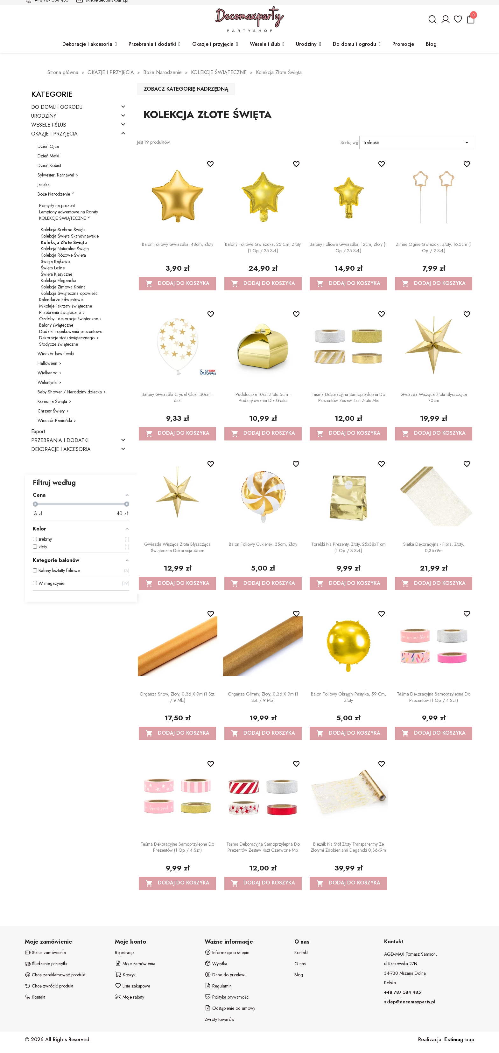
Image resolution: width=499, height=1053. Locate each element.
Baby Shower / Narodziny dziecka (70, 392)
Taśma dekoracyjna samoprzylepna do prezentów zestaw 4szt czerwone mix (263, 847)
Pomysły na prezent (57, 205)
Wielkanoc (47, 373)
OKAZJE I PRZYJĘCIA (54, 134)
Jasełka (44, 184)
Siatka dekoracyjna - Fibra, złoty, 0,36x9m (433, 547)
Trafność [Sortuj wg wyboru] (416, 142)
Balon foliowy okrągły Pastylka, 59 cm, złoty (348, 697)
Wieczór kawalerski (56, 353)
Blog (298, 975)
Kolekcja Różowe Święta (63, 255)
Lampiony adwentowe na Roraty (68, 212)
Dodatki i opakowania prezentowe (70, 331)
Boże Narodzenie (54, 194)
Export (38, 431)
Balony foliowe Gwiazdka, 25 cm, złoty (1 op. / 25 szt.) (263, 247)
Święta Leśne (53, 268)
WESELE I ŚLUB (48, 125)
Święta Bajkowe (55, 261)
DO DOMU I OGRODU (56, 107)
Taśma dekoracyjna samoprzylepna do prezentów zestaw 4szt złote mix (348, 397)
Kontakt (301, 952)
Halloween (47, 363)
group (459, 1039)
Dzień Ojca (48, 146)
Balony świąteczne (56, 325)
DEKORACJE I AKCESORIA (61, 449)
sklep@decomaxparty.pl (409, 1002)
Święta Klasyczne (56, 274)
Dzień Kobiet (49, 165)
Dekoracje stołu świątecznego (67, 338)
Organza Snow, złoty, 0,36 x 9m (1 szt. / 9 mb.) (177, 697)
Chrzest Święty (51, 411)
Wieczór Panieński (55, 420)
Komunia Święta (52, 401)
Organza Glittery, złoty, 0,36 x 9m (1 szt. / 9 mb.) (263, 697)
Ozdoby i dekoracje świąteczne (68, 318)
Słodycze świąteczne (58, 344)
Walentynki (47, 382)
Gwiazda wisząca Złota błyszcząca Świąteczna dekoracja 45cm (177, 547)
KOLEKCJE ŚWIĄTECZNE (62, 218)
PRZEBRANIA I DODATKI (59, 440)
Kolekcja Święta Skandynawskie (70, 236)
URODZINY (43, 116)
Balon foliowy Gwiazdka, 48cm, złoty (177, 244)
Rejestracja (125, 952)
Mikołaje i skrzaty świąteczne (65, 306)
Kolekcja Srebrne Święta (63, 229)
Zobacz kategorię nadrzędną (186, 89)
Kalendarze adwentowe (61, 299)
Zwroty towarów (220, 1019)
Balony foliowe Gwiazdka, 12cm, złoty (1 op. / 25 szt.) (348, 247)
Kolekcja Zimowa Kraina (63, 287)
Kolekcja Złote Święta (64, 242)
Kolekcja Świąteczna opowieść (69, 293)
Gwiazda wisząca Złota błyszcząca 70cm (433, 397)
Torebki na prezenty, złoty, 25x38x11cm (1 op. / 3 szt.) (348, 547)
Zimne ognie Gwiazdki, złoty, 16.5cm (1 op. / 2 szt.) (434, 247)
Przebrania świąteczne (60, 312)
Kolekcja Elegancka (58, 280)
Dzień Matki (48, 156)
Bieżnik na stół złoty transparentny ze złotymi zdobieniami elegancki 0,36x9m (348, 847)
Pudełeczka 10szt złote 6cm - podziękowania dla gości (263, 397)
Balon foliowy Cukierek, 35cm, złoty (263, 544)
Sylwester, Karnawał (56, 175)
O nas (300, 963)
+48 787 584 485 (402, 992)
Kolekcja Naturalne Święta (65, 249)
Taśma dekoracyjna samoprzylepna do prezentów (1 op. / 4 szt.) (433, 697)
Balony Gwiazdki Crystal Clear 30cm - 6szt (177, 397)
